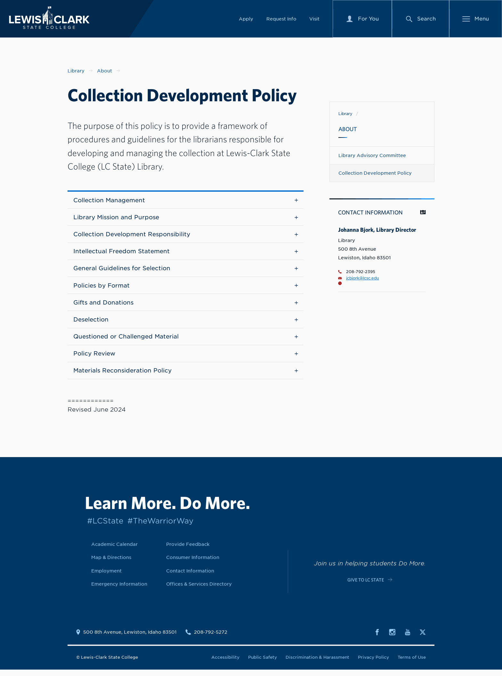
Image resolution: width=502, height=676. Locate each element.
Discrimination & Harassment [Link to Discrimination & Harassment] (317, 663)
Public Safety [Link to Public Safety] (262, 663)
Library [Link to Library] (345, 114)
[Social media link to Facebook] (377, 638)
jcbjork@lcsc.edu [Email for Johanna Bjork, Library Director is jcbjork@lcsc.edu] (358, 278)
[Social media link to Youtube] (407, 638)
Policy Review (186, 359)
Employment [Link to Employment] (106, 577)
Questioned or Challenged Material (186, 341)
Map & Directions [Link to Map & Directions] (111, 563)
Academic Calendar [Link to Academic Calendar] (114, 550)
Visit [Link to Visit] (314, 20)
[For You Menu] (362, 20)
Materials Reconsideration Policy (186, 376)
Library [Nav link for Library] (76, 70)
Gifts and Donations (186, 306)
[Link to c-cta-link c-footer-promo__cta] (369, 585)
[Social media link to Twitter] (422, 638)
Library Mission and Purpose (186, 218)
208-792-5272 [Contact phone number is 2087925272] (210, 638)
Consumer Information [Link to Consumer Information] (192, 563)
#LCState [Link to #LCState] (105, 527)
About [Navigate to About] (347, 129)
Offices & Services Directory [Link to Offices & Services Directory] (199, 590)
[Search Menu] (420, 20)
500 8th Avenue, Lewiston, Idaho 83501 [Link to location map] (130, 638)
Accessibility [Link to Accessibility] (225, 663)
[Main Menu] (475, 20)
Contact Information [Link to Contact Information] (190, 577)
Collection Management (186, 200)
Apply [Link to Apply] (246, 20)
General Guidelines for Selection (186, 271)
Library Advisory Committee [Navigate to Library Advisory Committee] (372, 155)
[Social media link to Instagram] (392, 638)
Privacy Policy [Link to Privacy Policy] (373, 663)
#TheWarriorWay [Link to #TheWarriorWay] (160, 527)
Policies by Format (186, 288)
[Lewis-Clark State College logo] (54, 19)
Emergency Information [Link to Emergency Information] (119, 590)
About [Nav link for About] (104, 70)
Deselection (186, 324)
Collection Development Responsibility (186, 235)
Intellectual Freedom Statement (186, 253)
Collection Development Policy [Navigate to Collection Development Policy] (375, 173)
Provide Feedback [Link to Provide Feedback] (187, 550)
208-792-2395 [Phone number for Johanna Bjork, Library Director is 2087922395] (356, 272)
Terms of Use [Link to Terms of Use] (412, 663)
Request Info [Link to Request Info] (281, 20)
